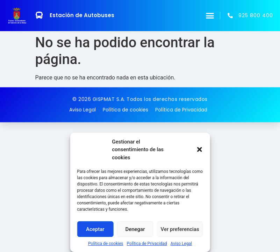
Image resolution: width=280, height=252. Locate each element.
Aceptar (95, 229)
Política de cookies (105, 243)
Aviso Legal (181, 243)
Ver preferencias (180, 229)
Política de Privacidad (147, 243)
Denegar (135, 229)
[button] (199, 149)
